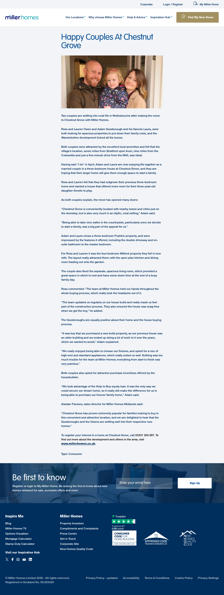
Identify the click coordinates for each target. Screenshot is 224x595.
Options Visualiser (17, 533)
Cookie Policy (184, 578)
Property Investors (72, 523)
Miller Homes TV (15, 528)
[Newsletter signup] (144, 483)
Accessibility (131, 578)
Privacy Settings (208, 578)
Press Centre (68, 533)
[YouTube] (24, 561)
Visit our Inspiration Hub (22, 552)
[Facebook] (12, 561)
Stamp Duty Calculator (20, 544)
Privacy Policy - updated (102, 578)
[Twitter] (7, 561)
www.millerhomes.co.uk (78, 443)
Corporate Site (69, 544)
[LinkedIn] (30, 561)
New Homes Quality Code (76, 549)
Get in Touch (68, 538)
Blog (8, 523)
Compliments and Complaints (79, 528)
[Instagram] (18, 561)
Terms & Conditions (157, 578)
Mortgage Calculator (18, 538)
